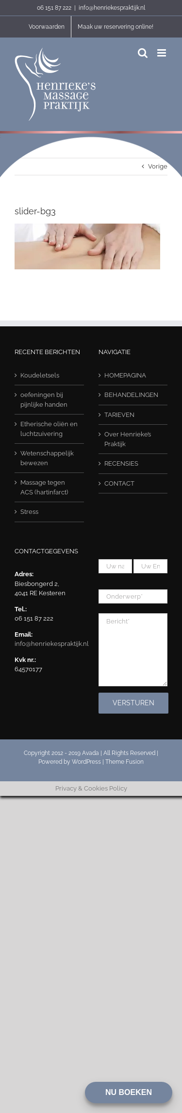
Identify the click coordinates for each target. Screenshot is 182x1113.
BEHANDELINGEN (131, 394)
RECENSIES (121, 463)
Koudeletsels (39, 375)
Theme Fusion (124, 761)
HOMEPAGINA (125, 375)
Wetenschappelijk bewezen (47, 458)
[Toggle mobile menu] (162, 53)
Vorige (157, 166)
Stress (29, 511)
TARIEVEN (119, 414)
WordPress (86, 761)
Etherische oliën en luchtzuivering (49, 428)
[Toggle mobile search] (143, 53)
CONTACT (119, 483)
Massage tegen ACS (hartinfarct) (44, 487)
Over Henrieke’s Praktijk (127, 439)
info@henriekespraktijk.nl (112, 7)
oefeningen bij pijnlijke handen (43, 399)
